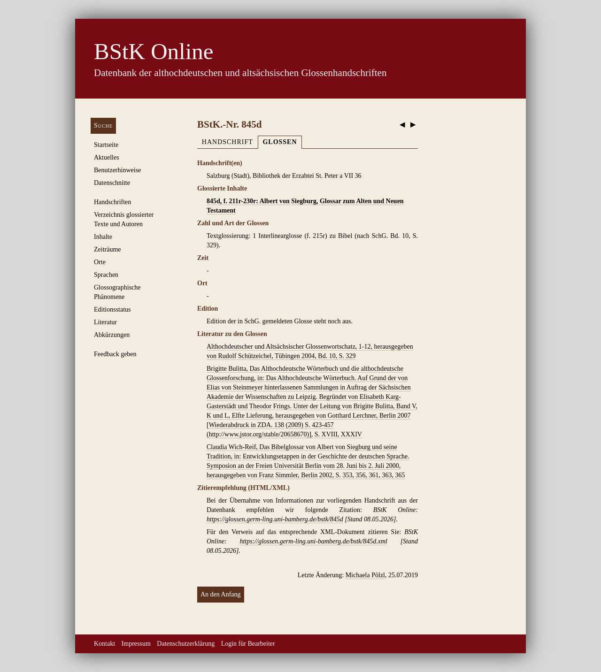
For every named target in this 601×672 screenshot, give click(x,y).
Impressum (136, 643)
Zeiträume (107, 249)
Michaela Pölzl (365, 575)
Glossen (279, 141)
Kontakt (104, 643)
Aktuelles (106, 157)
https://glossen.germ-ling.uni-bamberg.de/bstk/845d (275, 519)
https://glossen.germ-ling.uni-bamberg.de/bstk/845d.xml (313, 541)
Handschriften (112, 202)
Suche (103, 125)
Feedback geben (115, 354)
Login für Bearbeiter (248, 643)
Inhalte (103, 236)
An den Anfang (220, 594)
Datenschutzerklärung (186, 643)
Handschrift (227, 141)
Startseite (106, 144)
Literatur (105, 322)
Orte (100, 262)
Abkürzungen (112, 334)
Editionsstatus (112, 309)
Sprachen (106, 274)
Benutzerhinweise (117, 170)
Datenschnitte (112, 182)
